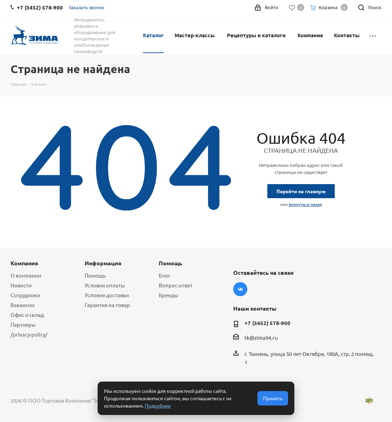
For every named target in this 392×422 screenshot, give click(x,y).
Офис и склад (27, 314)
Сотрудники (25, 295)
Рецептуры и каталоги (256, 35)
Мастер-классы (195, 35)
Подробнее (158, 405)
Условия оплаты (105, 285)
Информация (103, 263)
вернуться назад (305, 204)
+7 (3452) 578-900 (267, 322)
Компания (310, 35)
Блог (164, 275)
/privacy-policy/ (29, 334)
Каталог (153, 35)
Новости (21, 285)
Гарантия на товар (107, 304)
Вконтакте (240, 289)
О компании (26, 275)
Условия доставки (107, 295)
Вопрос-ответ (175, 285)
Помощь (95, 275)
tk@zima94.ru (261, 337)
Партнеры (23, 324)
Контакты (346, 35)
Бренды (168, 295)
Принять (272, 398)
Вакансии (22, 304)
